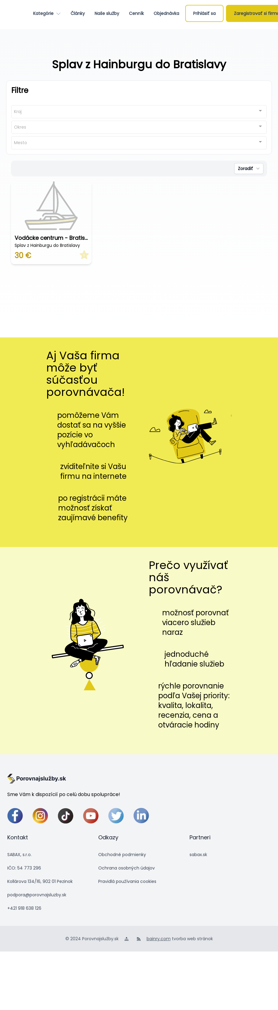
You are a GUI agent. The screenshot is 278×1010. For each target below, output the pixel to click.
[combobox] (139, 111)
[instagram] (40, 815)
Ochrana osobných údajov (126, 868)
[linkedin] (141, 815)
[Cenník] (136, 13)
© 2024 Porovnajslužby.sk (92, 939)
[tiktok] (65, 815)
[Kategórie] (47, 13)
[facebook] (15, 815)
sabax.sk (198, 855)
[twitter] (116, 815)
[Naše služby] (107, 13)
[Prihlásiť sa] (204, 13)
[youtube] (91, 815)
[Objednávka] (166, 13)
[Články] (78, 13)
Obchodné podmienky (122, 855)
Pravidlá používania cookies (127, 881)
